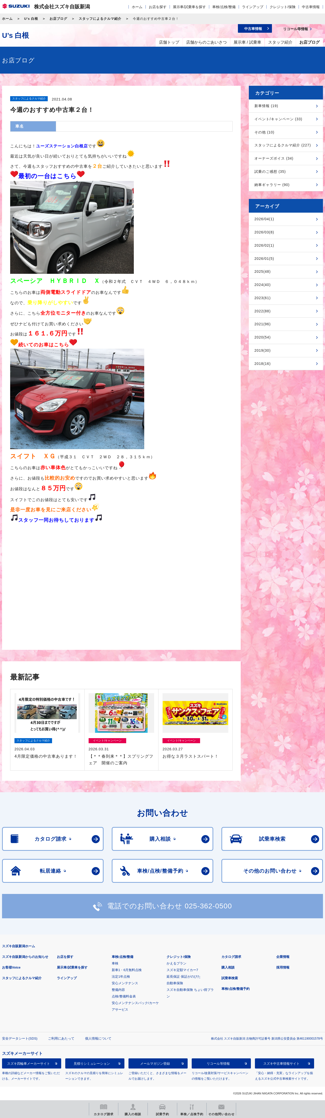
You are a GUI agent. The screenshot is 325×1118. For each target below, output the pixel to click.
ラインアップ (252, 7)
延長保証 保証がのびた (184, 976)
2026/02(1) (264, 245)
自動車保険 (175, 983)
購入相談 (228, 967)
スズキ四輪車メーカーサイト (28, 1063)
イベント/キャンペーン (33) (278, 119)
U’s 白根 (31, 19)
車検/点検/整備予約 (235, 989)
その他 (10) (264, 132)
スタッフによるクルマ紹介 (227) (282, 145)
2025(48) (262, 271)
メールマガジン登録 (155, 1063)
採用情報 (282, 967)
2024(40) (262, 285)
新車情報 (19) (266, 106)
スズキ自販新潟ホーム (18, 946)
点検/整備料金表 (124, 996)
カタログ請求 (231, 957)
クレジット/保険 (283, 7)
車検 (115, 963)
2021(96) (262, 324)
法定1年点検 (121, 976)
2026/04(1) (264, 219)
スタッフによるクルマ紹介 (100, 19)
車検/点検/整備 (224, 7)
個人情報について (98, 1038)
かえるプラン (176, 963)
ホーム (137, 7)
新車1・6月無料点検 (127, 970)
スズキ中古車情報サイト (281, 1063)
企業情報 (282, 957)
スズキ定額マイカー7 (182, 970)
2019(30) (262, 350)
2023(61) (262, 298)
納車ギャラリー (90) (272, 185)
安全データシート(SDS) (19, 1038)
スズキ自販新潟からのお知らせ (25, 957)
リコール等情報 (218, 1063)
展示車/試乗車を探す (189, 7)
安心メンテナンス (125, 983)
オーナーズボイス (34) (274, 158)
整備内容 (118, 990)
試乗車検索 (229, 978)
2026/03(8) (264, 232)
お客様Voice (11, 967)
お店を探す (158, 7)
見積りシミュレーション (92, 1063)
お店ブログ (58, 19)
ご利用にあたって (61, 1038)
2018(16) (262, 364)
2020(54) (262, 337)
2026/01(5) (264, 259)
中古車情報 (311, 7)
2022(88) (262, 311)
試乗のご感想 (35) (270, 172)
